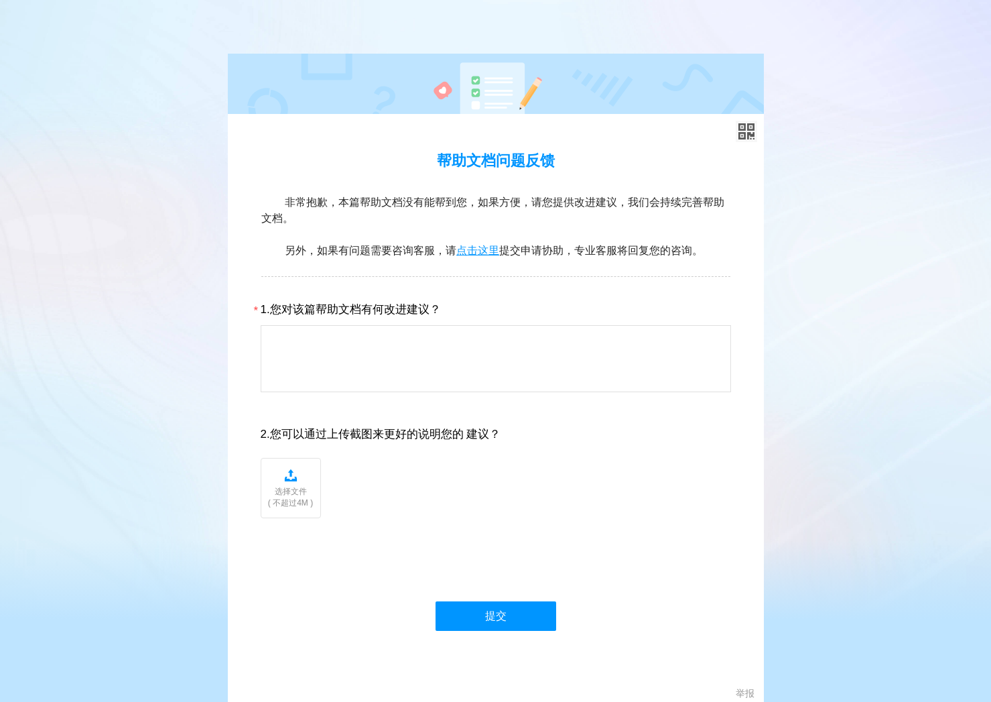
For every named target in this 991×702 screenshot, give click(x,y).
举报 (745, 693)
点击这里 (477, 250)
